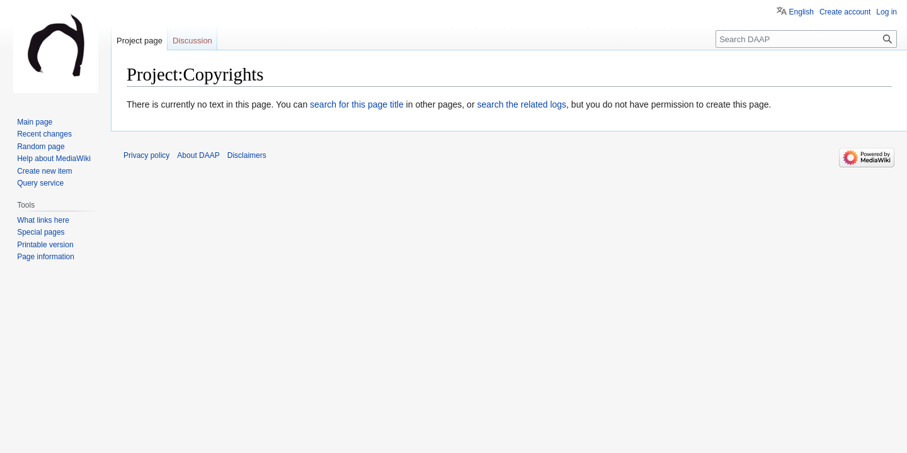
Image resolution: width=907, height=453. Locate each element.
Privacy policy (146, 155)
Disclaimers (246, 155)
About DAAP (198, 155)
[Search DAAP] (806, 39)
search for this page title (357, 104)
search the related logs (521, 104)
